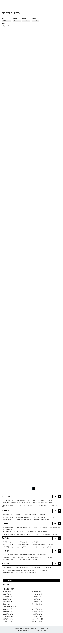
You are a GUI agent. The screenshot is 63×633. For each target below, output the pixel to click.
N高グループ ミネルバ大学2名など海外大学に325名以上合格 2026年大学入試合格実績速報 (25, 554)
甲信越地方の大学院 (37, 611)
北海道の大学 (7, 591)
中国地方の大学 (36, 599)
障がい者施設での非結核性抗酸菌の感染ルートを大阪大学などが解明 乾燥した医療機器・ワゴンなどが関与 (29, 517)
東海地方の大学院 (8, 614)
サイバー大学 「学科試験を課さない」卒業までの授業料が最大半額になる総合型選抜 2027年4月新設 (27, 502)
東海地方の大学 (7, 596)
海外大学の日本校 (37, 604)
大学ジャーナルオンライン (31, 630)
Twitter (24, 628)
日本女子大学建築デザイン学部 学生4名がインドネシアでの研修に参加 (20, 572)
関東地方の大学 (7, 594)
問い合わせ (34, 628)
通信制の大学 (7, 604)
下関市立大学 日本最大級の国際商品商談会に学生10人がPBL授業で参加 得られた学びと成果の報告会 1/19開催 (30, 534)
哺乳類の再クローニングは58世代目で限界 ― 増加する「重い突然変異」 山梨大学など (24, 514)
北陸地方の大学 (36, 596)
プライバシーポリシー (42, 628)
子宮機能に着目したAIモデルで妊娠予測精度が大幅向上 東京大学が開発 (20, 542)
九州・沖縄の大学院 (37, 619)
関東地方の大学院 (8, 611)
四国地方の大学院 (8, 619)
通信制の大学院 (7, 621)
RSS (21, 628)
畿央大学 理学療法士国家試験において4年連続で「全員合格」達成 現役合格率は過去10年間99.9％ (27, 570)
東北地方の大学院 (37, 609)
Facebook (28, 628)
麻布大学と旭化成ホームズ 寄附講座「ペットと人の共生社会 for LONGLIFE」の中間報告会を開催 (26, 519)
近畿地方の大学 (7, 599)
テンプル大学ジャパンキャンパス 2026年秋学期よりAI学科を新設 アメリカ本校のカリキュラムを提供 (28, 500)
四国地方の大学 (7, 601)
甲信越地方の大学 (37, 594)
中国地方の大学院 (37, 616)
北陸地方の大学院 (37, 614)
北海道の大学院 (7, 609)
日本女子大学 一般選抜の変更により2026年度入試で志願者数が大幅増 (20, 559)
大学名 (3, 23)
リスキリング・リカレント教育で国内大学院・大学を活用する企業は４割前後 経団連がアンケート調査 (28, 544)
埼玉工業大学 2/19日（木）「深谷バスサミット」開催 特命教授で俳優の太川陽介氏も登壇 (25, 531)
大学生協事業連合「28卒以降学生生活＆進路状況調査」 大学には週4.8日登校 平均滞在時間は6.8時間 (27, 567)
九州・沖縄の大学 (37, 601)
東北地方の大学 (36, 591)
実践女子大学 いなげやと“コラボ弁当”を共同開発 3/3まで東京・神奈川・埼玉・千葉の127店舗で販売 (27, 547)
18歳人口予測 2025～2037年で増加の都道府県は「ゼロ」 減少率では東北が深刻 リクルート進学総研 (27, 557)
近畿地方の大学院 (8, 616)
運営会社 (17, 628)
